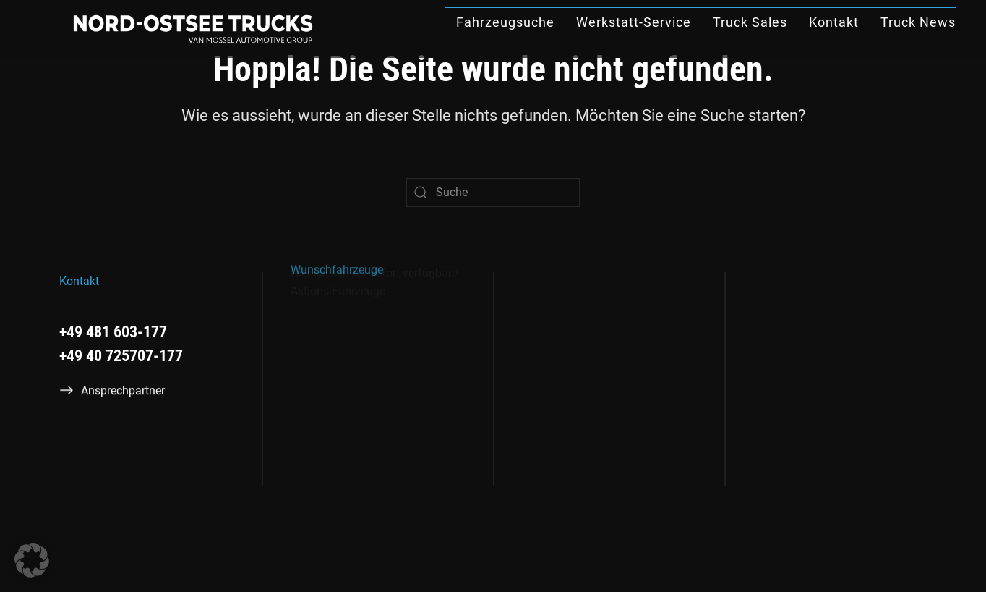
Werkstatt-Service (633, 22)
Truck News (918, 22)
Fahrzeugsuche (505, 22)
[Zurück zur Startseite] (193, 29)
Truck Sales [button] (750, 22)
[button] (32, 560)
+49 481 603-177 (113, 332)
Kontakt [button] (834, 22)
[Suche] (493, 192)
